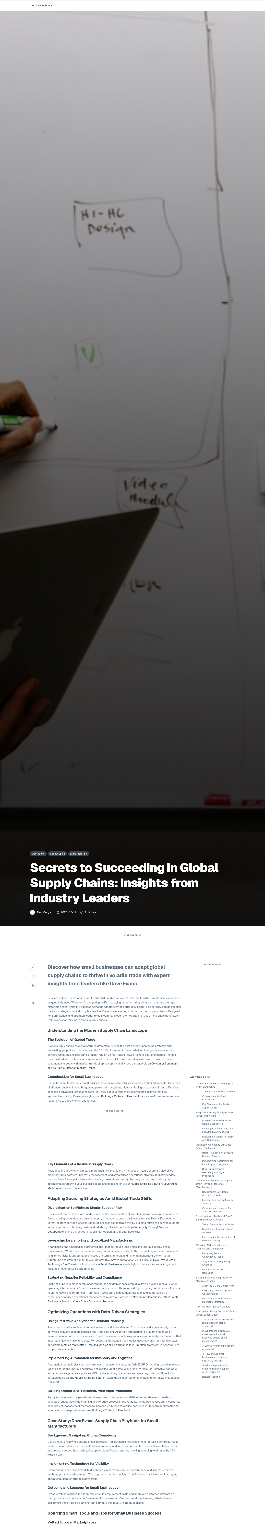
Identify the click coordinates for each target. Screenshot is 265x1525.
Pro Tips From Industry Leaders (213, 1306)
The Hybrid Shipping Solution (87, 1377)
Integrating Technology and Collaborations (217, 1292)
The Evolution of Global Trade (218, 1091)
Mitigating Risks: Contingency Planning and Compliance (212, 1247)
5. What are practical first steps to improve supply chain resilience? (216, 1369)
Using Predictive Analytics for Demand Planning (218, 1154)
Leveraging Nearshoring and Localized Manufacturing (217, 1130)
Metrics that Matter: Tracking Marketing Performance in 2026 (100, 1345)
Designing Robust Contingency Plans (212, 1255)
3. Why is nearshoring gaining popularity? (218, 1347)
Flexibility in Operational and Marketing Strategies (217, 1300)
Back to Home (42, 5)
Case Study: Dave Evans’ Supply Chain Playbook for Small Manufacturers (214, 1184)
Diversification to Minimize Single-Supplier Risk (216, 1122)
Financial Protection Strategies (213, 1271)
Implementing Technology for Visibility (218, 1202)
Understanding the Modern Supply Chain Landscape (214, 1085)
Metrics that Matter (147, 1474)
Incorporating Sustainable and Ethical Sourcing (218, 1239)
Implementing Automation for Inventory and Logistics (217, 1162)
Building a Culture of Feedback (120, 1096)
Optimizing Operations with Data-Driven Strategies (214, 1146)
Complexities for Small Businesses (214, 1098)
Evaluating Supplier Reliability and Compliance (218, 1138)
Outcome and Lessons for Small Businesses (216, 1210)
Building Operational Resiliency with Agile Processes (213, 1172)
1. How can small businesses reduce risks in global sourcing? (218, 1323)
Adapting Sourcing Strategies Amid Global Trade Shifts (215, 1114)
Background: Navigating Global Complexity (215, 1193)
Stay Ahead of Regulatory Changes (216, 1263)
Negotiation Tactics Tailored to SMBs (217, 1231)
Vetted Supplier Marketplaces (218, 1224)
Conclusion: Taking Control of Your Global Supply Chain (215, 1313)
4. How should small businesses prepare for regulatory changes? (214, 1357)
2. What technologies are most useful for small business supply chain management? (216, 1336)
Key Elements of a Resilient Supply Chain (217, 1106)
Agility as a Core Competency (218, 1285)
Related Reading (211, 1376)
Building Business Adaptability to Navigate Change (214, 1279)
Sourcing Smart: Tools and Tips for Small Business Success (215, 1218)
